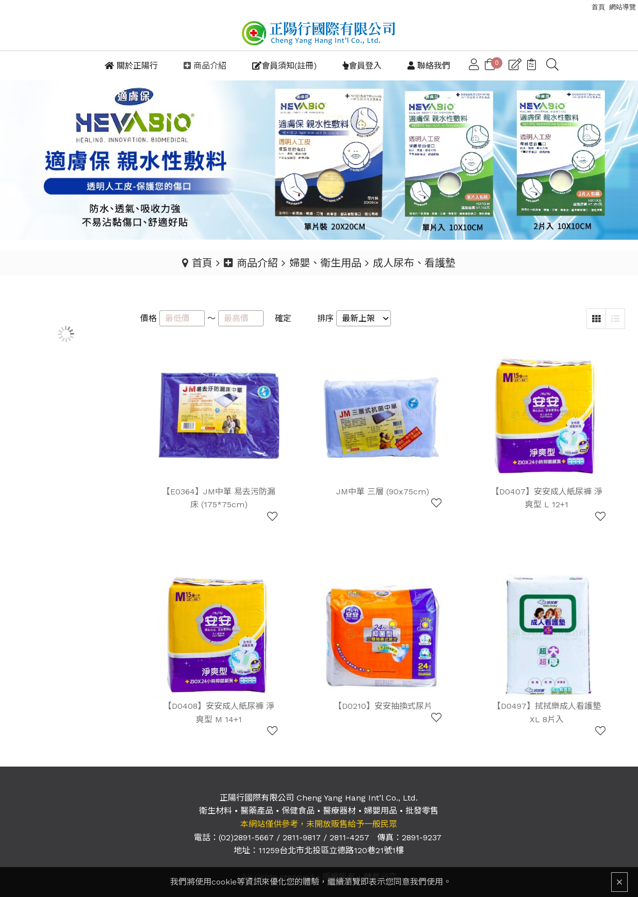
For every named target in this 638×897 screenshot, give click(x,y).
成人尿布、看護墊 (414, 262)
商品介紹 (251, 262)
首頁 (202, 262)
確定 (283, 318)
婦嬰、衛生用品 (325, 262)
